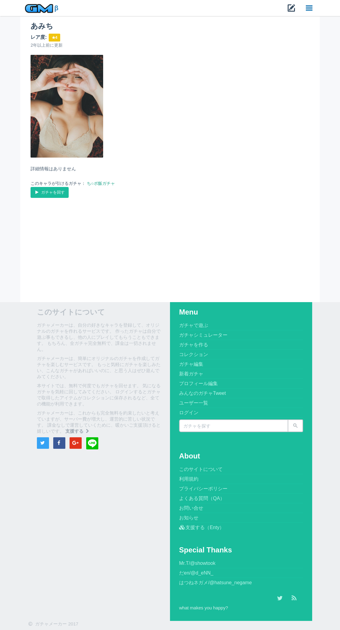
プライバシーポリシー (203, 488)
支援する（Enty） (201, 527)
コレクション (193, 354)
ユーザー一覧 (193, 402)
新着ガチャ (191, 373)
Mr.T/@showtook (197, 563)
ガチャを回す (49, 192)
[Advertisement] (170, 244)
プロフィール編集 (198, 383)
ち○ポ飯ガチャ (101, 183)
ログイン (188, 412)
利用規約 (188, 479)
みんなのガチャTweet (202, 393)
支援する (77, 431)
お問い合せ (191, 508)
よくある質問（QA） (202, 498)
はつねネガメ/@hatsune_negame (215, 582)
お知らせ (188, 517)
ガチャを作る (193, 344)
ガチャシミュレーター (203, 335)
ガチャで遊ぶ (193, 325)
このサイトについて (201, 469)
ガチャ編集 (191, 364)
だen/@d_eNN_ (196, 572)
